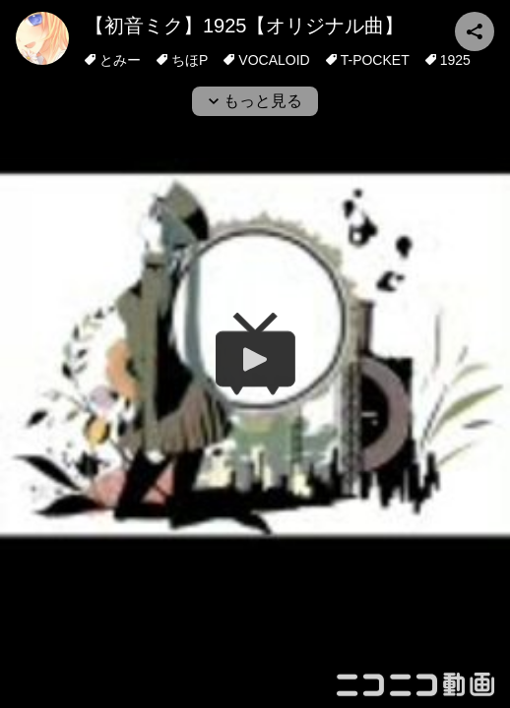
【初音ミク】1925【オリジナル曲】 (245, 25)
